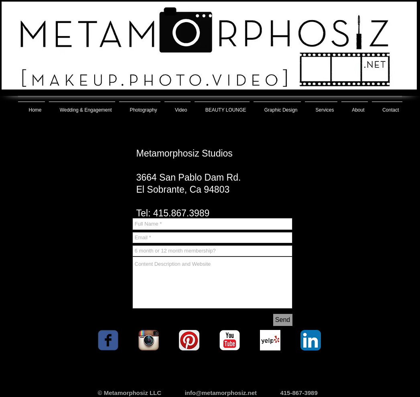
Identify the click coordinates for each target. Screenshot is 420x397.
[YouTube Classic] (229, 340)
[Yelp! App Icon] (270, 340)
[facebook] (108, 340)
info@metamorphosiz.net (221, 392)
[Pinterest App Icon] (189, 340)
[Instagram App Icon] (148, 340)
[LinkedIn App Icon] (310, 340)
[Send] (282, 320)
